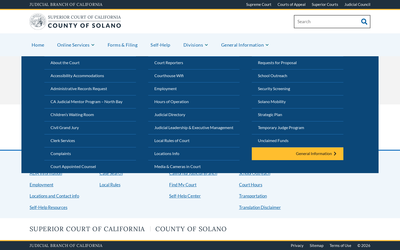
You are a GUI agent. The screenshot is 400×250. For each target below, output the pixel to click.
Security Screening (274, 88)
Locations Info (166, 153)
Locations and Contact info (54, 196)
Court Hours (250, 184)
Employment (165, 88)
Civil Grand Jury (65, 127)
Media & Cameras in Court (177, 166)
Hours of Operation (171, 101)
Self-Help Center (185, 196)
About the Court (65, 62)
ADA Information (46, 173)
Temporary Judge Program (281, 127)
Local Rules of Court (172, 140)
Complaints (61, 153)
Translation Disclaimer (260, 207)
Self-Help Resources (48, 207)
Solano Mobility (272, 101)
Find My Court (182, 184)
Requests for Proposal (277, 62)
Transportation (253, 196)
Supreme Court (258, 4)
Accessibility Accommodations (77, 75)
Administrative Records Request (79, 88)
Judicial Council (357, 4)
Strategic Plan (270, 114)
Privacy (297, 245)
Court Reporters (168, 62)
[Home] (75, 27)
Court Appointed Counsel (73, 166)
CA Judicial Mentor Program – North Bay (86, 101)
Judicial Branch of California (66, 4)
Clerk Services (63, 140)
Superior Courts (325, 4)
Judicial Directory (169, 114)
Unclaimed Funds (273, 140)
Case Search (111, 173)
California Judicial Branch (193, 173)
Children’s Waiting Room (72, 114)
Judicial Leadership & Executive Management (193, 127)
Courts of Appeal (292, 4)
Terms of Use (340, 245)
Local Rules (109, 184)
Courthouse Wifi (169, 75)
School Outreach (272, 75)
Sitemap (316, 245)
